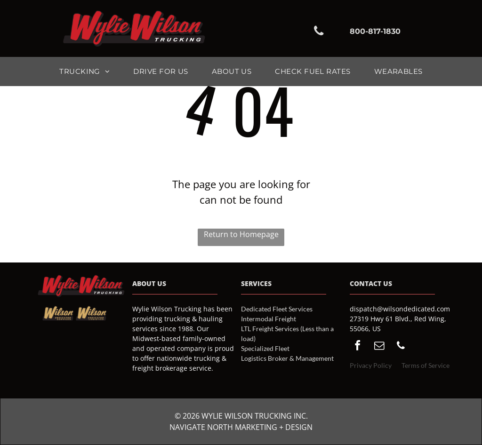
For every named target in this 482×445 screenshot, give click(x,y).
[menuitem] (84, 72)
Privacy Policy (371, 365)
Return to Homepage (241, 234)
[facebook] (357, 347)
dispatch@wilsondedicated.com (400, 308)
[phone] (400, 347)
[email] (378, 347)
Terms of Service (426, 365)
